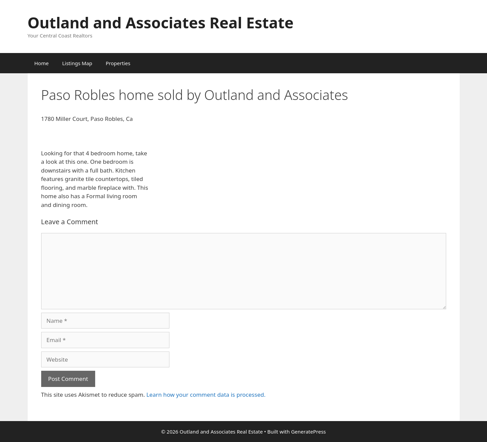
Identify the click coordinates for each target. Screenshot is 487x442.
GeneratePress (308, 431)
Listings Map (77, 63)
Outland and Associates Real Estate (161, 22)
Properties (118, 63)
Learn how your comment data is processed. (206, 394)
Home (41, 63)
